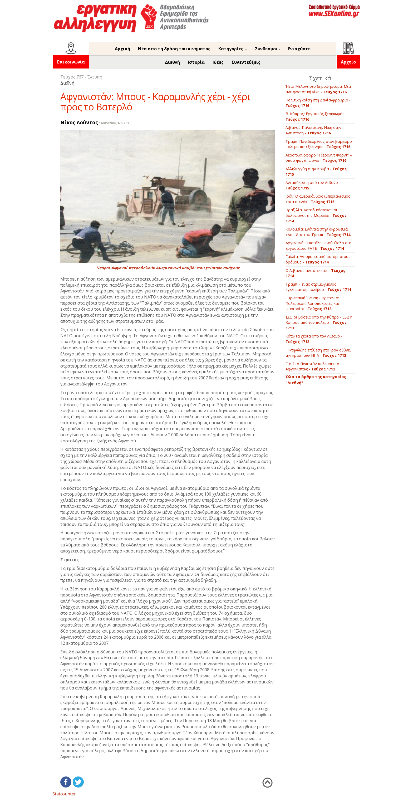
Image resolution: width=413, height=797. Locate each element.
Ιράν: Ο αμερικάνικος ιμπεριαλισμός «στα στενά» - (318, 199)
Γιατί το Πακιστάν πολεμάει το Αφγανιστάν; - (312, 366)
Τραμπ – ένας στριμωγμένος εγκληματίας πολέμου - (318, 287)
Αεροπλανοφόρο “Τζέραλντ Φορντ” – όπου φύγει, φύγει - (319, 158)
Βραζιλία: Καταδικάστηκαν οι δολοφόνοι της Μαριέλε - (316, 215)
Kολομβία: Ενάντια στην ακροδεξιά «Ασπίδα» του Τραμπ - (318, 232)
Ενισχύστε (299, 49)
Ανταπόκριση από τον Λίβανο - (313, 185)
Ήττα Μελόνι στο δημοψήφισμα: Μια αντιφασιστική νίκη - (318, 89)
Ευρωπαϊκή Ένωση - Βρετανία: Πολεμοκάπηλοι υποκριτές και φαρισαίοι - (312, 303)
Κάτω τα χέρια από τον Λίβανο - (314, 339)
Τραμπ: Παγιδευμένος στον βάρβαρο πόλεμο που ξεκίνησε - (319, 144)
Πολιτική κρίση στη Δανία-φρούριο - (318, 102)
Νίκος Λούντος (79, 122)
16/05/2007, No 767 (114, 123)
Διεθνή (172, 62)
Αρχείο (348, 62)
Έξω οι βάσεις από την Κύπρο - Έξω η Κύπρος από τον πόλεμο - (319, 322)
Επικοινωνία (71, 62)
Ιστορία (196, 62)
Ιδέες (218, 62)
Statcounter (64, 794)
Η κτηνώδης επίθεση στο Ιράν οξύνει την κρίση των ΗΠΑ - (318, 353)
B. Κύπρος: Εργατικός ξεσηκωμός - (316, 116)
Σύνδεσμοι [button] (267, 49)
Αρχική (122, 49)
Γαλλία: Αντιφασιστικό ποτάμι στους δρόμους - (318, 259)
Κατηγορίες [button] (232, 49)
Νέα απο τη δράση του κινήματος (174, 49)
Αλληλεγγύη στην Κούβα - (316, 171)
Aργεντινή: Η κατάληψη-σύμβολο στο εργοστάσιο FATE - (318, 245)
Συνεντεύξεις (246, 62)
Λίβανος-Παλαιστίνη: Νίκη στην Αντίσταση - (313, 130)
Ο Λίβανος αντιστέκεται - (315, 273)
